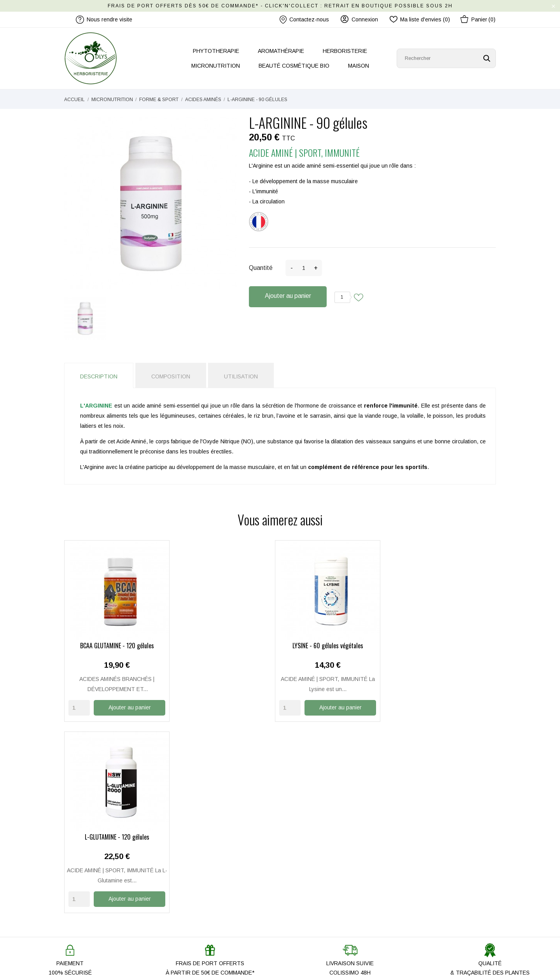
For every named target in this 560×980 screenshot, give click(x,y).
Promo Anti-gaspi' (196, 910)
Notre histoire (191, 854)
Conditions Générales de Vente (324, 910)
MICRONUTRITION (215, 66)
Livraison (297, 865)
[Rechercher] (446, 58)
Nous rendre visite (197, 876)
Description (98, 376)
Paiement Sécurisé (309, 876)
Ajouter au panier (288, 295)
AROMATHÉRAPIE (281, 51)
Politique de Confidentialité (318, 899)
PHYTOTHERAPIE (216, 51)
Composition (170, 376)
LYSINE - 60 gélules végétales (224, 645)
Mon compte (301, 854)
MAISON (358, 66)
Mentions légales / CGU (315, 888)
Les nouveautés (195, 899)
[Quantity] (79, 707)
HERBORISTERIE (345, 51)
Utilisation (241, 376)
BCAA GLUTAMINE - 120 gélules (114, 645)
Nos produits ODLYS (200, 888)
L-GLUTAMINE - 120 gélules (335, 645)
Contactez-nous (304, 20)
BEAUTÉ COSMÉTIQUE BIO (294, 66)
